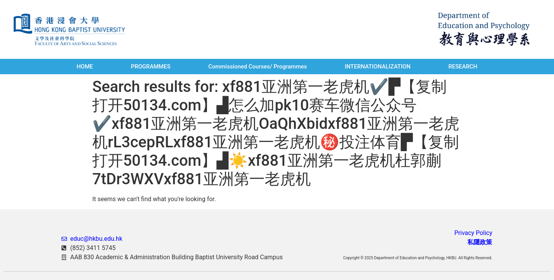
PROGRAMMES (150, 66)
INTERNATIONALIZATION (377, 66)
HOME (85, 66)
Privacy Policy (473, 233)
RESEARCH (462, 66)
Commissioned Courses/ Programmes (257, 66)
